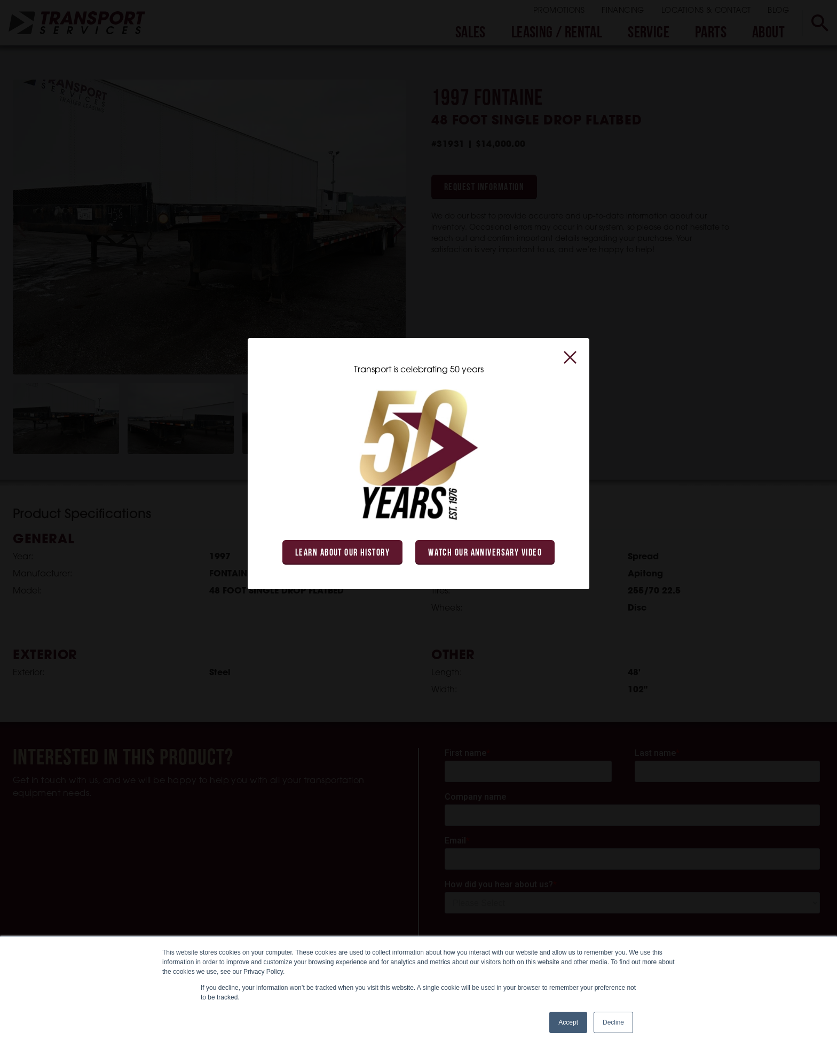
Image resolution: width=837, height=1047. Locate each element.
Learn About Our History (342, 553)
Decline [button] (613, 1022)
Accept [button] (568, 1022)
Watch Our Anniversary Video (485, 553)
